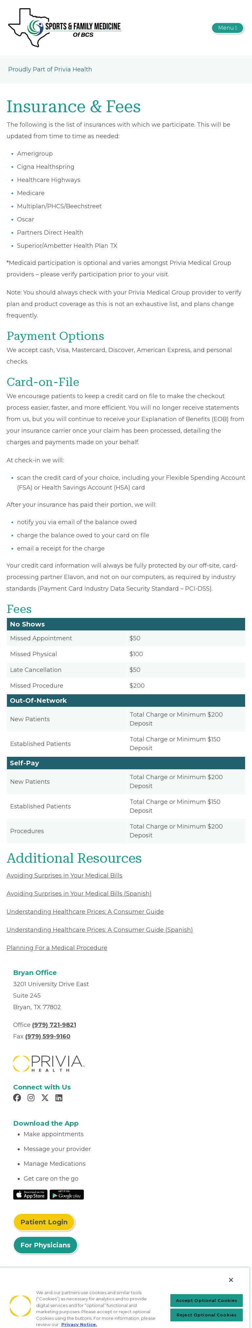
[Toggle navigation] (227, 28)
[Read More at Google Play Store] (67, 1194)
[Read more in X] (46, 1098)
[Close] (231, 1280)
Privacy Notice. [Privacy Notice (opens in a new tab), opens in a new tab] (79, 1324)
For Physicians (45, 1245)
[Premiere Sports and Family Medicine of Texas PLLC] (64, 27)
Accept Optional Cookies (207, 1300)
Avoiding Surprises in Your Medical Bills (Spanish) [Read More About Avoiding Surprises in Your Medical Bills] (79, 893)
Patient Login (44, 1222)
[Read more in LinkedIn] (59, 1098)
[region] (124, 1297)
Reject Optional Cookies (207, 1314)
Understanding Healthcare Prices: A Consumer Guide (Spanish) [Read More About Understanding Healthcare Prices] (100, 929)
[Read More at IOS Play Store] (30, 1194)
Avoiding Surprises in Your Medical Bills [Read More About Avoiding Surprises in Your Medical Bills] (64, 875)
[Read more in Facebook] (18, 1098)
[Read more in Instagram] (32, 1098)
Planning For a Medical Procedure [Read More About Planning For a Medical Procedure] (57, 948)
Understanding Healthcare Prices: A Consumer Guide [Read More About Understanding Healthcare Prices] (85, 911)
